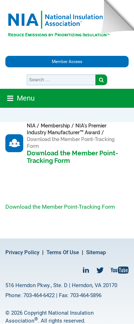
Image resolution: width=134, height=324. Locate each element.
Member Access (67, 61)
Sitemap (96, 252)
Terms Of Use (62, 252)
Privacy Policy (22, 252)
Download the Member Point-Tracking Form (60, 206)
